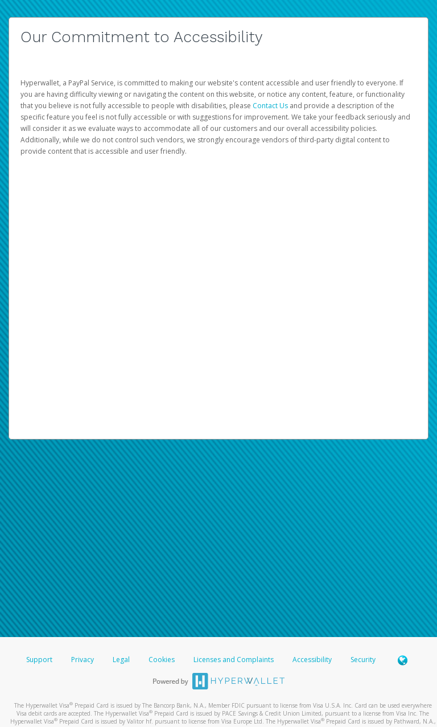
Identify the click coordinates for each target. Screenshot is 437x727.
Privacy (82, 659)
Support (39, 659)
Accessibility (312, 659)
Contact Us (271, 105)
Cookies (162, 659)
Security (363, 659)
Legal (121, 659)
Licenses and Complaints (234, 659)
